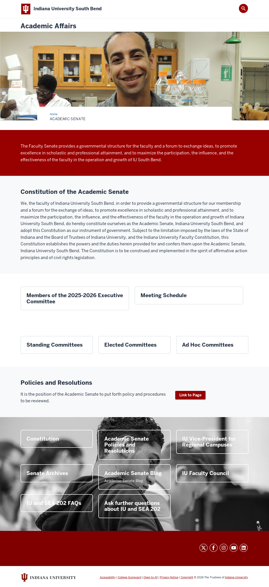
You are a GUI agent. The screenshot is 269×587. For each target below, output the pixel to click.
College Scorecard (129, 577)
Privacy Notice (169, 577)
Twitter (203, 548)
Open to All (151, 577)
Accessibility (107, 577)
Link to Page (190, 395)
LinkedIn (244, 548)
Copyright (187, 577)
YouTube (234, 548)
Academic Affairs (48, 26)
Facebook (213, 548)
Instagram (223, 548)
